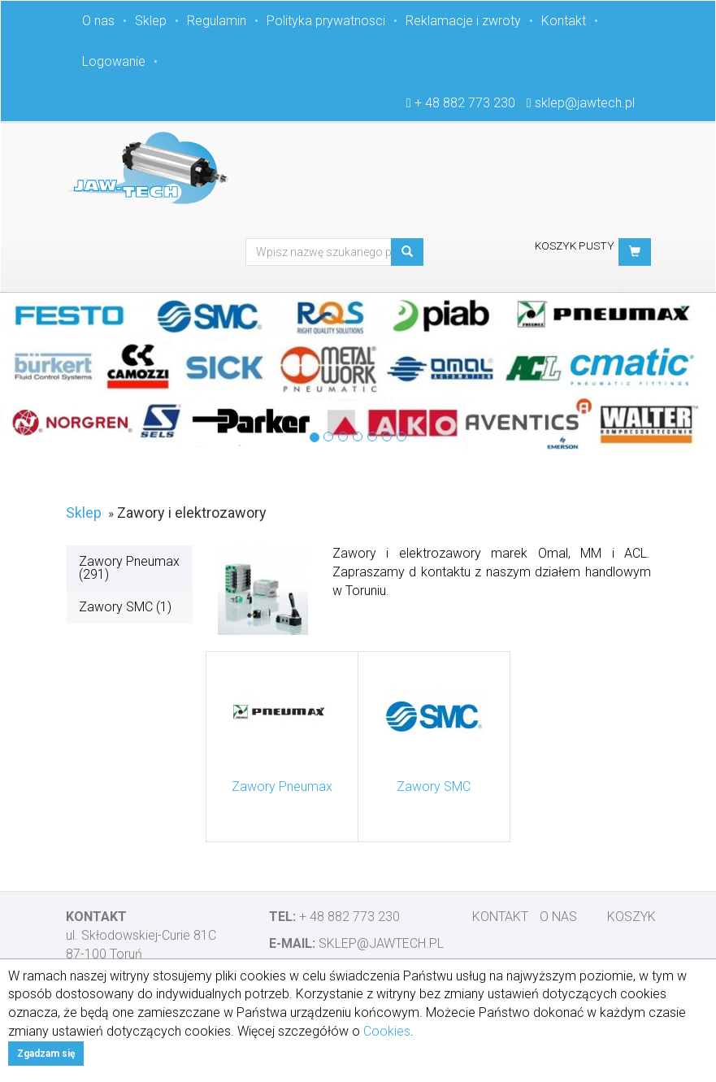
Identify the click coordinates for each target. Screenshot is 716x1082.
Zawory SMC (434, 786)
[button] (634, 252)
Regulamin (216, 20)
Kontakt (563, 20)
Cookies (386, 1031)
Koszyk (631, 916)
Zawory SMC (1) (125, 607)
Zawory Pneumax (282, 786)
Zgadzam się (46, 1053)
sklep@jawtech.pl (585, 103)
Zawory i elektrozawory (192, 512)
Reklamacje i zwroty (463, 20)
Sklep (151, 20)
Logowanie (113, 61)
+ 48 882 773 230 (464, 103)
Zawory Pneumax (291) (129, 568)
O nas (98, 20)
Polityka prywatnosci (326, 20)
